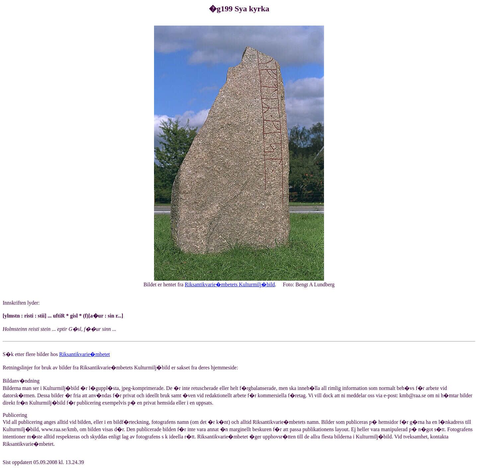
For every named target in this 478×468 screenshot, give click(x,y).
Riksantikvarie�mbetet (84, 354)
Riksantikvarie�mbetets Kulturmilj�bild (230, 284)
